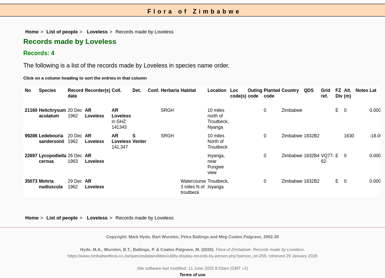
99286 (31, 135)
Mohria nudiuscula (50, 184)
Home (32, 32)
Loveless (97, 32)
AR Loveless (94, 113)
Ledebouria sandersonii (51, 138)
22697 (31, 155)
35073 (31, 181)
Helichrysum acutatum (52, 113)
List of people (62, 32)
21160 (31, 110)
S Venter (139, 138)
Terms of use (193, 274)
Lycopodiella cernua (52, 158)
